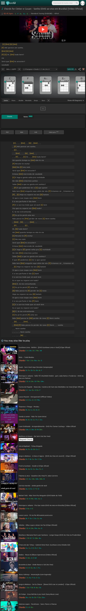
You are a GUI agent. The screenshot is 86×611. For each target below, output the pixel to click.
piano (13, 100)
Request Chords (25, 439)
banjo (36, 100)
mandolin (28, 100)
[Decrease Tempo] (3, 69)
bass (43, 100)
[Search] (77, 3)
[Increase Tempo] (19, 69)
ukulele (21, 100)
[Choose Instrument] (48, 100)
